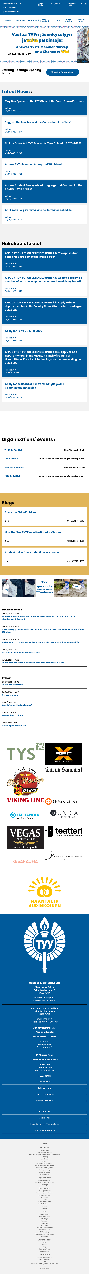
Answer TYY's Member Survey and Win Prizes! (33, 164)
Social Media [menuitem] (40, 4)
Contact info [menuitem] (81, 20)
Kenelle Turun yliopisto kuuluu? (17, 705)
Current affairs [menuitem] (68, 20)
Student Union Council (44, 1257)
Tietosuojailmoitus (44, 1100)
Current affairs (44, 1240)
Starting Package (45, 1170)
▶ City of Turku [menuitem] (10, 8)
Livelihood (44, 1159)
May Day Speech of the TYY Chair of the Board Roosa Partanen (44, 101)
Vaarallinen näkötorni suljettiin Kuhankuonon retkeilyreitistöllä (33, 662)
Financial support (44, 1180)
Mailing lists (44, 1268)
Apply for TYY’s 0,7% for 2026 (23, 331)
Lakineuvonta (44, 1088)
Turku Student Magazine (44, 1168)
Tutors (44, 1200)
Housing (44, 1161)
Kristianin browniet (11, 695)
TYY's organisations (44, 1191)
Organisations (44, 1177)
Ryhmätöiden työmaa (13, 715)
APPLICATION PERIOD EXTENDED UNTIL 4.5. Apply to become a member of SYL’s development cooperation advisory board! (43, 279)
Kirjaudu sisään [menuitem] (72, 4)
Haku (85, 4)
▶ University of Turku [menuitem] (12, 3)
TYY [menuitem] (56, 20)
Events (44, 1206)
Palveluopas (44, 1174)
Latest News (16, 91)
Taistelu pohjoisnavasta (14, 725)
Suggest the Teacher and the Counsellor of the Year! (38, 122)
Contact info (44, 1254)
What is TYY (44, 1214)
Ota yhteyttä (45, 1081)
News (44, 1242)
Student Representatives (45, 1193)
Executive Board (44, 1259)
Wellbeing (44, 1157)
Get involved (44, 1188)
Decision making (44, 1217)
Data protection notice (44, 1130)
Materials (44, 1236)
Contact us (44, 1111)
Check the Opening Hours (63, 72)
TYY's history (44, 1232)
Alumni (44, 1208)
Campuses (44, 1221)
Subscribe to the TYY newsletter (44, 1124)
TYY (44, 1211)
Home (44, 1143)
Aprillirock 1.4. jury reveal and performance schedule (38, 210)
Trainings (44, 1185)
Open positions (44, 1249)
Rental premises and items (44, 1166)
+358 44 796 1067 (48, 1000)
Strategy (44, 1219)
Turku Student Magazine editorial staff (44, 1264)
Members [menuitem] (20, 20)
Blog (44, 1247)
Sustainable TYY (44, 1230)
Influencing (44, 1223)
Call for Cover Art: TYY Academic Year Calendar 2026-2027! (43, 143)
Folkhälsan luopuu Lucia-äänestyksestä (21, 652)
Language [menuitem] (55, 3)
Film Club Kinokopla (44, 1204)
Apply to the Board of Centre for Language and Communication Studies (34, 386)
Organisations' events (27, 439)
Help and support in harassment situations (44, 1155)
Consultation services (44, 1152)
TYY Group (44, 1225)
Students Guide (44, 1172)
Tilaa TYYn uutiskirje (44, 1094)
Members (44, 1147)
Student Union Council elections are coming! (33, 552)
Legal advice (44, 1118)
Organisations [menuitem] (33, 20)
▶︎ (87, 44)
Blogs (8, 502)
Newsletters (44, 1251)
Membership (44, 1150)
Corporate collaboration (44, 1228)
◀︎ (3, 44)
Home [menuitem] (8, 20)
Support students (44, 1202)
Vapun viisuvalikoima (12, 684)
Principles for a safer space (44, 1234)
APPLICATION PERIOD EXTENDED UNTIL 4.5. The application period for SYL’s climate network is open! (41, 255)
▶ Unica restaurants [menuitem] (12, 12)
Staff (44, 1262)
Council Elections (44, 1195)
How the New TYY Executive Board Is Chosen (33, 532)
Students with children (44, 1163)
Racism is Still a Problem (20, 512)
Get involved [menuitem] (44, 20)
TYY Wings (44, 1197)
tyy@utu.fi (50, 997)
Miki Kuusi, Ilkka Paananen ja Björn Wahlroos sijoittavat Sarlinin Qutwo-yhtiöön (41, 642)
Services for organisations (44, 1182)
